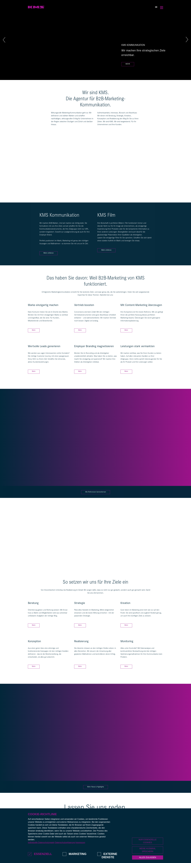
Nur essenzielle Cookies (148, 841)
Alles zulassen (147, 857)
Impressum (80, 842)
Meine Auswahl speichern (147, 849)
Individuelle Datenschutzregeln (41, 842)
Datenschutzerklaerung (65, 842)
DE (156, 7)
